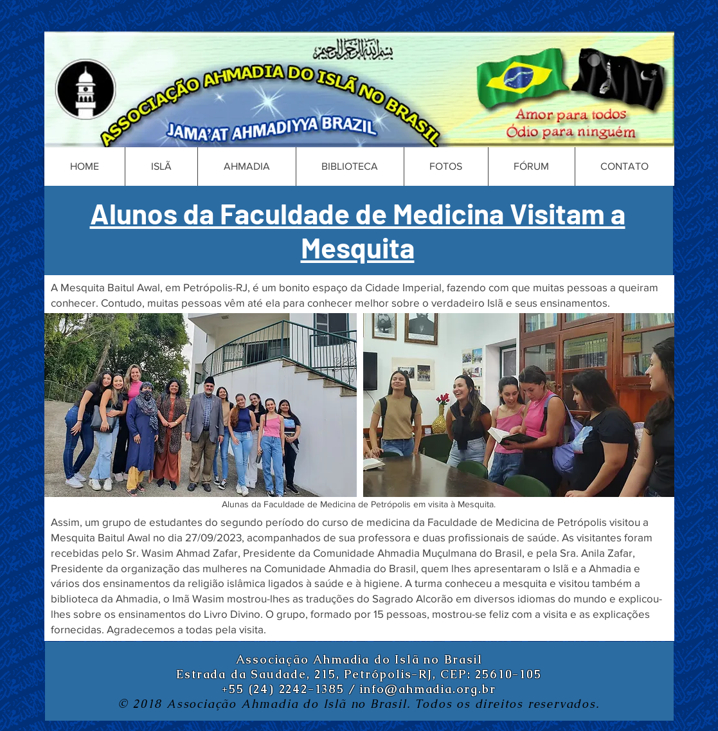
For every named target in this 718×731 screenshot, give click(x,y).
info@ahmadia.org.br (428, 688)
